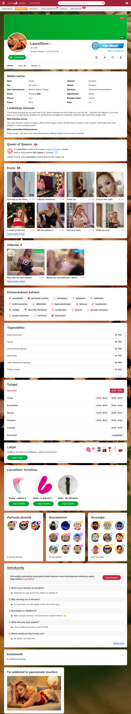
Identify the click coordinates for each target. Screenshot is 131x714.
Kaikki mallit (7, 9)
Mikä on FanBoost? (116, 51)
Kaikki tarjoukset (49, 8)
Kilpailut (63, 9)
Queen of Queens (54, 149)
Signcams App (76, 8)
